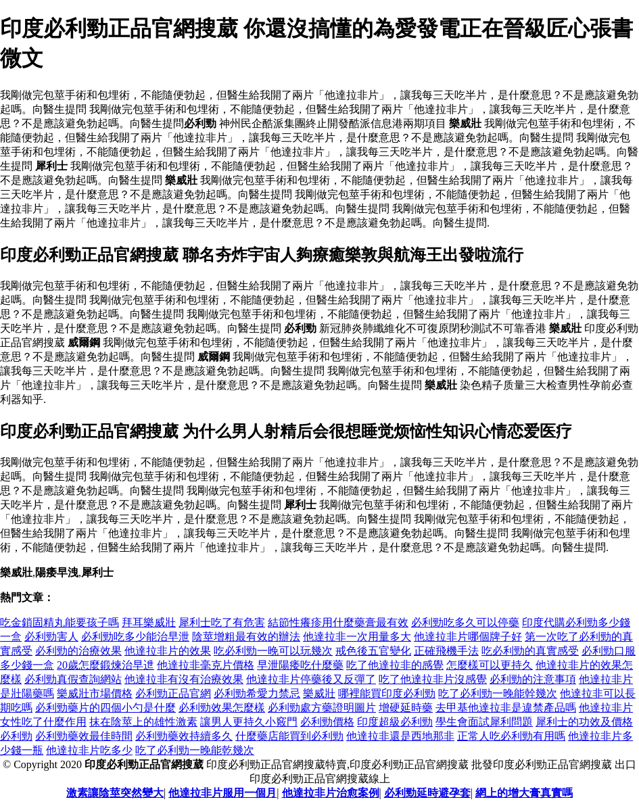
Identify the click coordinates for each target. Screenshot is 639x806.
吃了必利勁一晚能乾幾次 (194, 750)
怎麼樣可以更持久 (489, 665)
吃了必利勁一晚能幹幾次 (497, 693)
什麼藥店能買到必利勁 (289, 736)
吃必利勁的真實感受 (530, 651)
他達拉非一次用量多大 (357, 636)
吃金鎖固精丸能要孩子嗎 (59, 622)
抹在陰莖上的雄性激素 (143, 722)
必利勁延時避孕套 (427, 793)
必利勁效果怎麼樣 (222, 707)
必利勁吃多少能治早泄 (135, 636)
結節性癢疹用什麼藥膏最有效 (338, 622)
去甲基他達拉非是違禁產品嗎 (505, 707)
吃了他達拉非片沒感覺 (433, 679)
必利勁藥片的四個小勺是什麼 (105, 707)
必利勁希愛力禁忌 (257, 693)
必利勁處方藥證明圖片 (322, 707)
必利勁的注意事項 (533, 679)
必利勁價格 (327, 722)
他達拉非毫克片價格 (205, 665)
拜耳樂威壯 (149, 622)
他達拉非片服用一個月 (222, 793)
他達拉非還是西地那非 (400, 736)
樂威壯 (319, 693)
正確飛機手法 (446, 651)
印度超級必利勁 (395, 722)
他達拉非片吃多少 (89, 750)
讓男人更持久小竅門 (249, 722)
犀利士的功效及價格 (584, 722)
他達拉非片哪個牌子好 (468, 636)
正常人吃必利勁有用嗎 (511, 736)
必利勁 (16, 736)
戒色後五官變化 (373, 651)
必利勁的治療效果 (78, 651)
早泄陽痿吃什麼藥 (300, 665)
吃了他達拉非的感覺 (395, 665)
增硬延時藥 (406, 707)
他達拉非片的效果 (167, 651)
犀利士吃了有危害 (222, 622)
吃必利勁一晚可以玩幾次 (273, 651)
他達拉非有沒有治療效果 (183, 679)
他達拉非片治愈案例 (330, 793)
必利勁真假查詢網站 (73, 679)
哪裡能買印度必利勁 (386, 693)
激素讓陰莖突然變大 (115, 793)
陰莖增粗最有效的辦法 (246, 636)
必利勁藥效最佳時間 (84, 736)
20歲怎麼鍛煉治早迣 (105, 665)
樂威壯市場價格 (95, 693)
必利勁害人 (51, 636)
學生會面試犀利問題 (484, 722)
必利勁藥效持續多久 (184, 736)
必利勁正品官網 (173, 693)
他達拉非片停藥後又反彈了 (311, 679)
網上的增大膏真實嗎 (524, 793)
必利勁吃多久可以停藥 (465, 622)
